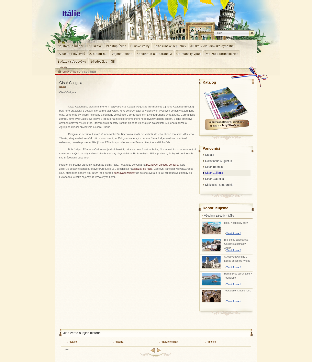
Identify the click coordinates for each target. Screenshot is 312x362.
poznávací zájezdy (124, 172)
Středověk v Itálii (102, 61)
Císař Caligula (214, 172)
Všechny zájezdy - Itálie (219, 215)
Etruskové (94, 46)
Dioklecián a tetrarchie (219, 184)
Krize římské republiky (170, 46)
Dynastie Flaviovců (71, 53)
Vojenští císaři (122, 53)
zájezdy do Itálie (142, 168)
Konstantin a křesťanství (154, 53)
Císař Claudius (214, 178)
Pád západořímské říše (221, 53)
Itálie (75, 72)
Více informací (233, 233)
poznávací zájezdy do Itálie (162, 164)
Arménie (211, 341)
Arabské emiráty (169, 341)
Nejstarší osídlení (70, 46)
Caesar (209, 154)
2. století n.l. (98, 53)
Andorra (119, 341)
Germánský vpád (188, 53)
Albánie (73, 341)
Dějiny (66, 72)
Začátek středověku (72, 61)
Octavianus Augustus (218, 161)
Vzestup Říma (116, 46)
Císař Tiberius (214, 166)
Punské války (139, 46)
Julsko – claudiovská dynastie (212, 46)
